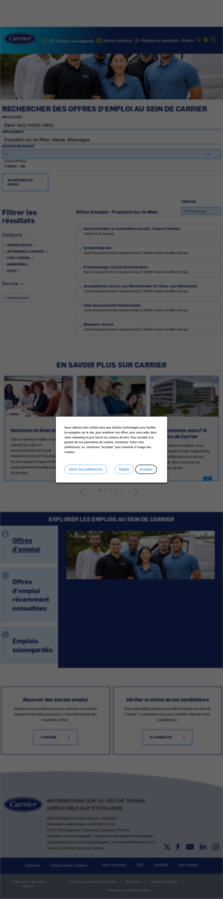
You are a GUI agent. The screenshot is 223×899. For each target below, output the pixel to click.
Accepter (146, 469)
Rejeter (124, 469)
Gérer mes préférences (86, 469)
